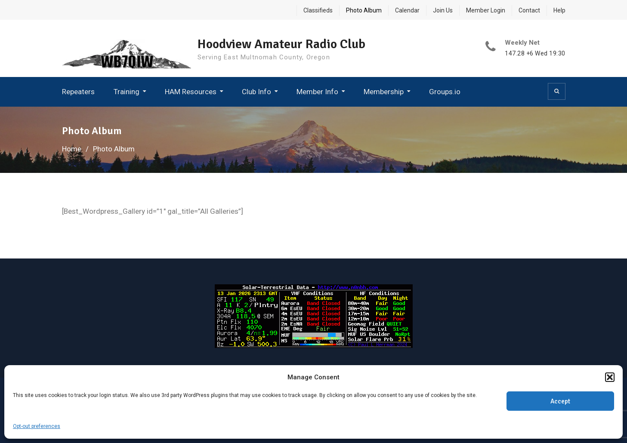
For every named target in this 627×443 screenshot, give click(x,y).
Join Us (443, 10)
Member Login (485, 10)
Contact (529, 10)
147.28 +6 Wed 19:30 (535, 53)
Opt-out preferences (36, 426)
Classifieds (318, 10)
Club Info (256, 91)
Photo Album (364, 10)
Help (559, 10)
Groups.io (444, 91)
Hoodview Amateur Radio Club (281, 44)
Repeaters (78, 91)
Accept (560, 401)
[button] (609, 377)
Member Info (317, 91)
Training (126, 91)
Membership (384, 91)
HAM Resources (190, 91)
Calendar (407, 10)
